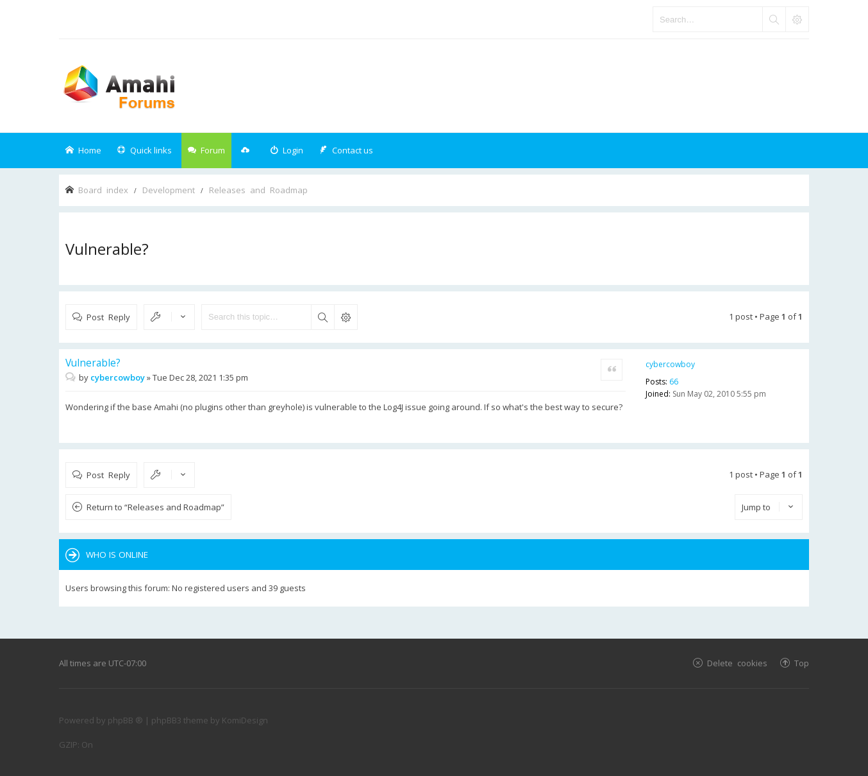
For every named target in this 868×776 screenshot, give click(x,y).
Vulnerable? (107, 248)
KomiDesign (245, 720)
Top (801, 663)
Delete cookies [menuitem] (737, 663)
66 (673, 381)
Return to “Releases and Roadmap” (155, 507)
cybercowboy (670, 364)
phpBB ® (125, 720)
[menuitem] (286, 150)
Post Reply (108, 317)
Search (322, 317)
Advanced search (345, 317)
